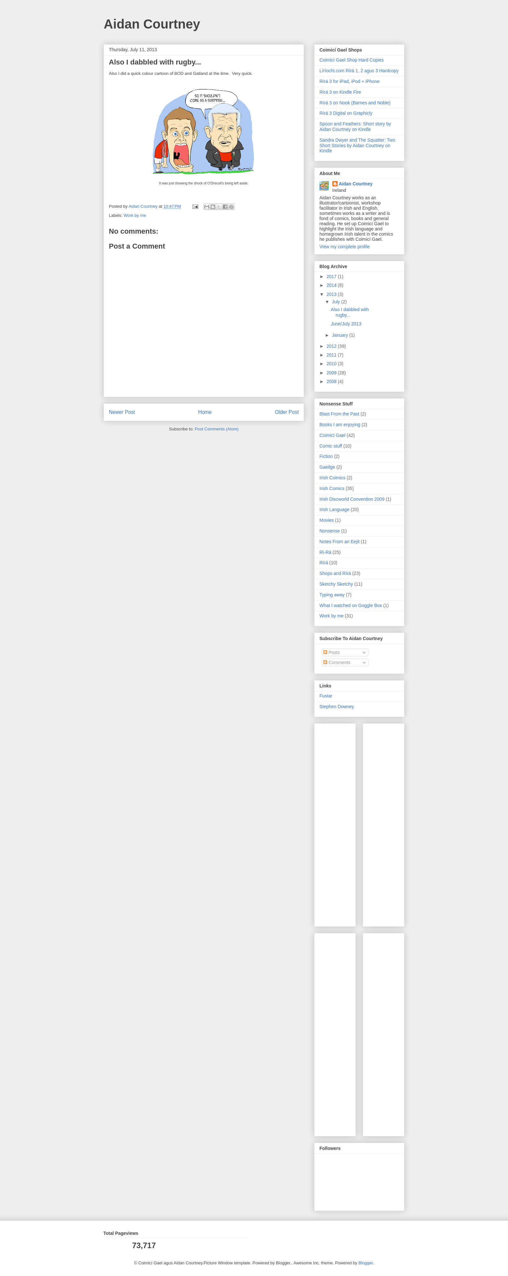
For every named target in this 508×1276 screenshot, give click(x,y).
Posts (331, 652)
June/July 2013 (346, 323)
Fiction (326, 456)
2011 (332, 354)
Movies (326, 520)
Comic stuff (330, 446)
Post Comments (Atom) (216, 429)
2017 (332, 276)
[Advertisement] (338, 823)
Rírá (323, 562)
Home (205, 412)
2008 (332, 381)
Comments (337, 662)
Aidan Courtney (152, 24)
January (340, 335)
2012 (332, 346)
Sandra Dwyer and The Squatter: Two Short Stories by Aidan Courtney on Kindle (357, 145)
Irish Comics (331, 488)
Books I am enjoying (339, 424)
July (336, 301)
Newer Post (122, 412)
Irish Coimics (332, 477)
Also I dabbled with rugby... (350, 312)
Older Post (287, 412)
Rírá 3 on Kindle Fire (340, 92)
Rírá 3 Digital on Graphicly (345, 113)
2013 (332, 294)
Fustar (325, 695)
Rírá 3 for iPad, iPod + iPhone (349, 81)
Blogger (365, 1262)
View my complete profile (344, 246)
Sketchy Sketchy (336, 584)
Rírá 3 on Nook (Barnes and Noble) (354, 102)
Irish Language (334, 509)
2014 (332, 285)
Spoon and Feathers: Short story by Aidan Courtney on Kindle (355, 126)
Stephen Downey (336, 706)
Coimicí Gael (332, 435)
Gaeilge (327, 467)
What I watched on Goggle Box (350, 605)
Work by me (135, 215)
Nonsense (329, 530)
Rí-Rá (325, 552)
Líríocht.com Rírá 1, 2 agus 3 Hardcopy (358, 70)
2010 (332, 363)
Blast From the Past (339, 413)
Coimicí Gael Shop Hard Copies (351, 60)
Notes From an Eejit (339, 541)
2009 (332, 372)
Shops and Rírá (335, 573)
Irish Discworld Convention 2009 (352, 499)
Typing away (332, 594)
